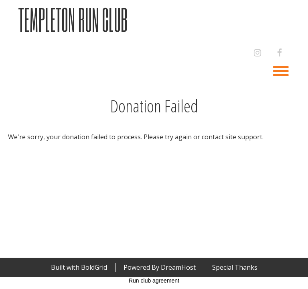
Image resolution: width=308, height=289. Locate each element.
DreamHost (178, 267)
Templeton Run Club (73, 19)
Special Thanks (234, 267)
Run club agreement (154, 280)
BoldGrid (94, 267)
